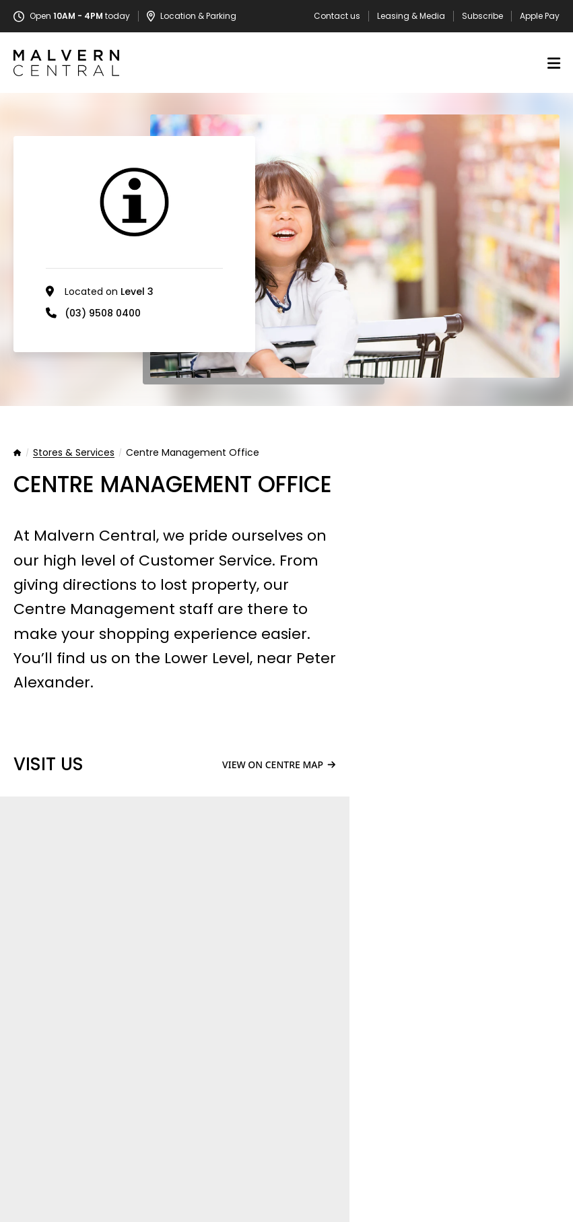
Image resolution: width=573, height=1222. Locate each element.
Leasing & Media (411, 16)
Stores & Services (73, 453)
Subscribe (482, 16)
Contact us (337, 16)
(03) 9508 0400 (103, 313)
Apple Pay (540, 16)
